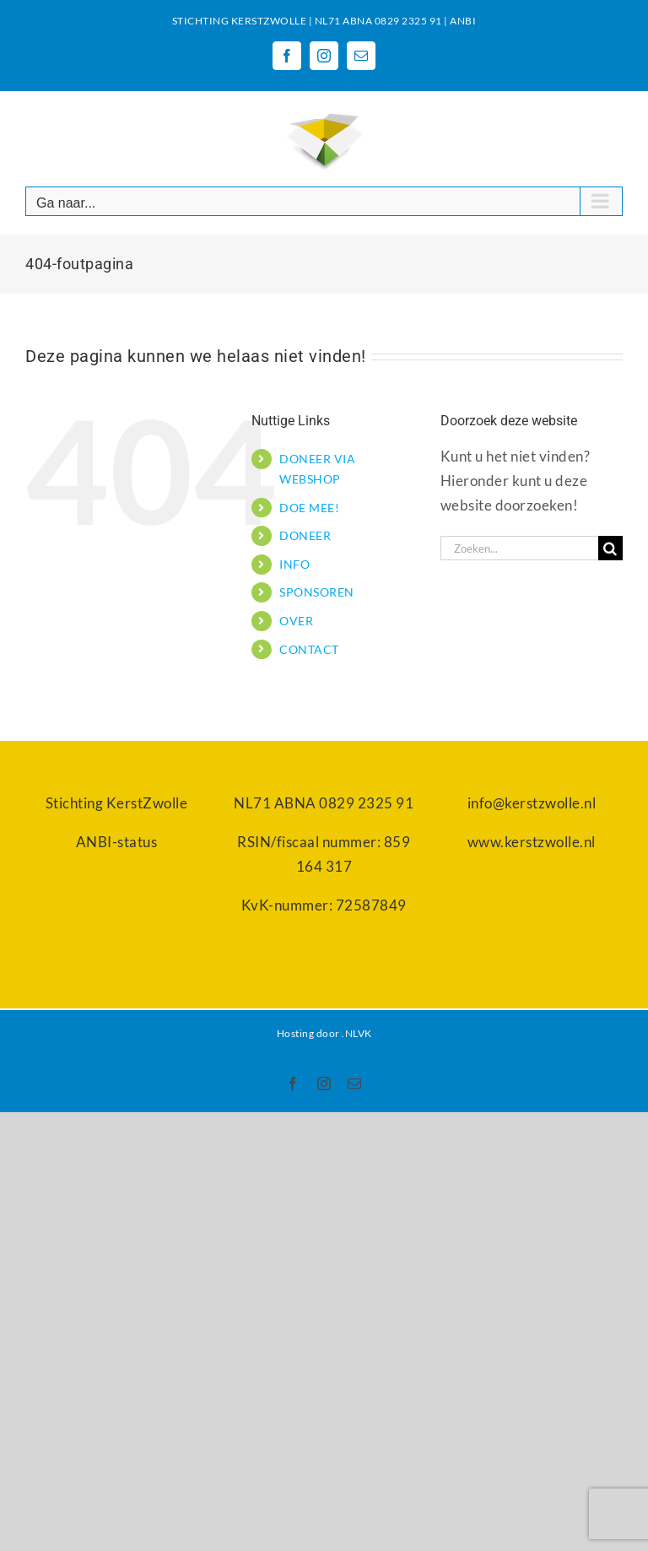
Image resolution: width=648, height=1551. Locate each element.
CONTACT (309, 649)
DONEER (305, 535)
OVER (296, 620)
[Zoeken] (610, 548)
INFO (294, 564)
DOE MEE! (309, 507)
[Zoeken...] (519, 548)
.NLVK (357, 1033)
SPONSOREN (316, 592)
